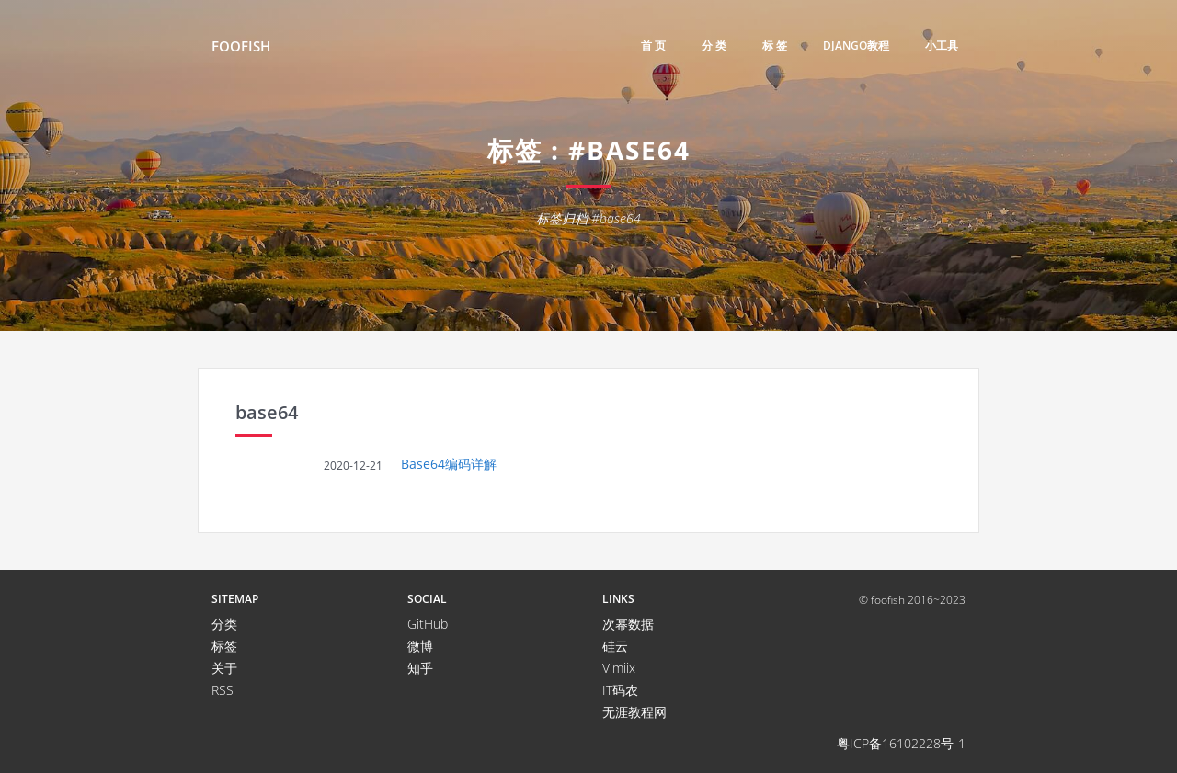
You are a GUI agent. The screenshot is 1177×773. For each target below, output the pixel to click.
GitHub (427, 623)
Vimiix (618, 667)
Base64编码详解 (449, 463)
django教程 (856, 45)
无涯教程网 (634, 712)
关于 (224, 667)
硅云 (615, 645)
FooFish (240, 46)
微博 (420, 645)
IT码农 (620, 690)
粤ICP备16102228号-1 (901, 743)
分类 (224, 623)
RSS (222, 690)
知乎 (420, 667)
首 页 (653, 45)
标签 (224, 645)
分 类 (714, 45)
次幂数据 (628, 623)
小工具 (941, 45)
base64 (266, 412)
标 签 (774, 45)
